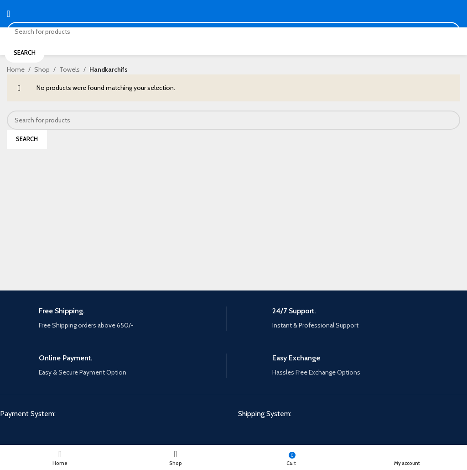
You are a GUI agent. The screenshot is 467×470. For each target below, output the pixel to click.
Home (16, 69)
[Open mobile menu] (8, 14)
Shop (42, 69)
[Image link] (69, 433)
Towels (69, 69)
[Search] (233, 31)
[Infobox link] (116, 318)
